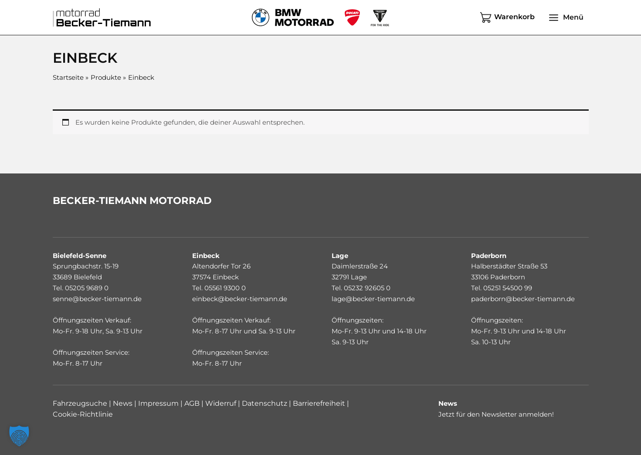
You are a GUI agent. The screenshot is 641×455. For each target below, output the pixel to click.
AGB (191, 403)
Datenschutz (265, 403)
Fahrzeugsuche (80, 403)
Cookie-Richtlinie (83, 414)
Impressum (158, 403)
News (122, 403)
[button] (19, 436)
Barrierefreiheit (320, 403)
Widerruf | (221, 403)
